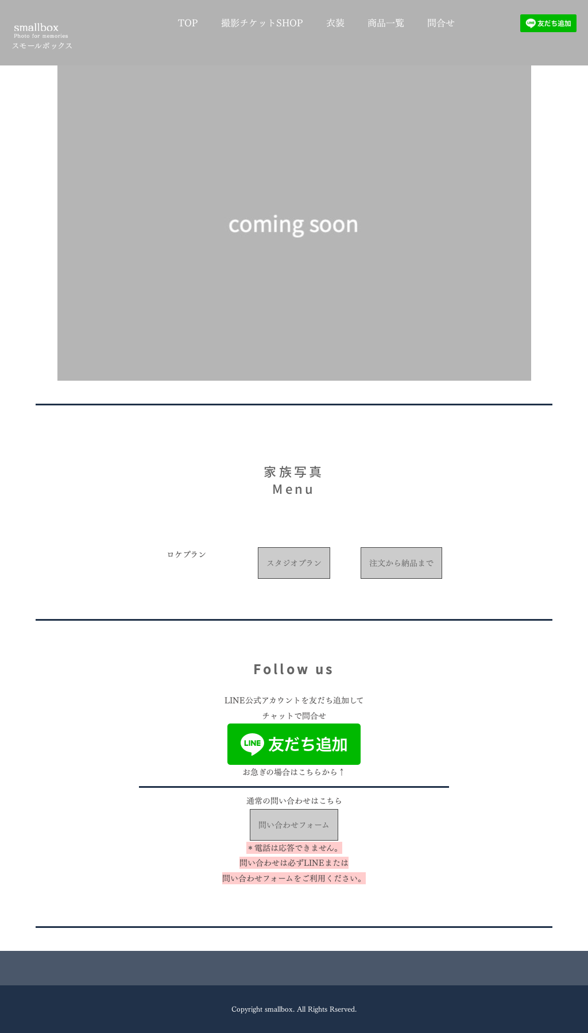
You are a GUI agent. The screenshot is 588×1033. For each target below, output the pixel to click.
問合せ (441, 23)
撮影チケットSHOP (262, 23)
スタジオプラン (294, 563)
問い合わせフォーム (294, 825)
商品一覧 (386, 23)
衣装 (335, 23)
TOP (188, 23)
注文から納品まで (401, 563)
